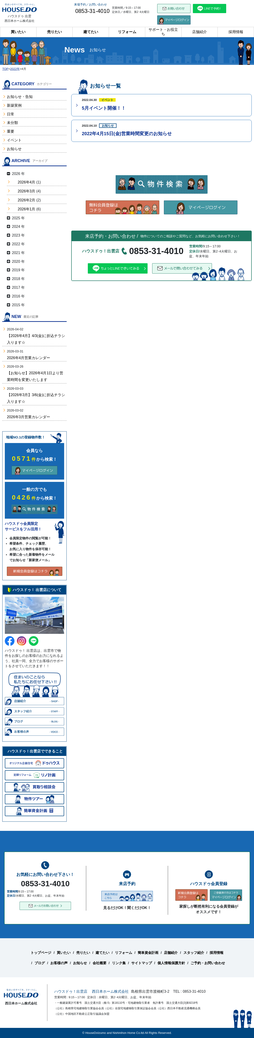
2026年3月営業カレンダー (28, 417)
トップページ (41, 953)
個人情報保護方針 (171, 963)
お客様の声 (59, 963)
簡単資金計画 (148, 953)
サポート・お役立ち (163, 32)
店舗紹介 (199, 32)
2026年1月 (26, 209)
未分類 (12, 123)
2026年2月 (26, 200)
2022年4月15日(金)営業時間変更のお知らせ (127, 133)
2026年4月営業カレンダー (28, 358)
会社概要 (99, 963)
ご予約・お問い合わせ (208, 963)
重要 (10, 131)
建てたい (90, 32)
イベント (14, 140)
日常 (10, 114)
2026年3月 (26, 191)
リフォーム (127, 32)
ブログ (39, 963)
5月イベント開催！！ (104, 108)
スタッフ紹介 (193, 953)
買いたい (18, 32)
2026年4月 (26, 182)
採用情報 (235, 32)
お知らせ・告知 (20, 97)
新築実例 (14, 105)
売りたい (54, 32)
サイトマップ (141, 963)
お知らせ (14, 149)
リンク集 (119, 963)
